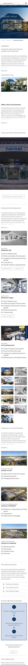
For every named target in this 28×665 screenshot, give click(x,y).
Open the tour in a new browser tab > (13, 197)
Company (3, 40)
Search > (13, 644)
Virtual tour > (19, 269)
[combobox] (18, 3)
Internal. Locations (13, 5)
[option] (14, 23)
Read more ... (4, 71)
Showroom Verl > (6, 269)
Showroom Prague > (7, 316)
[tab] (14, 576)
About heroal (9, 40)
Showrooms (4, 5)
